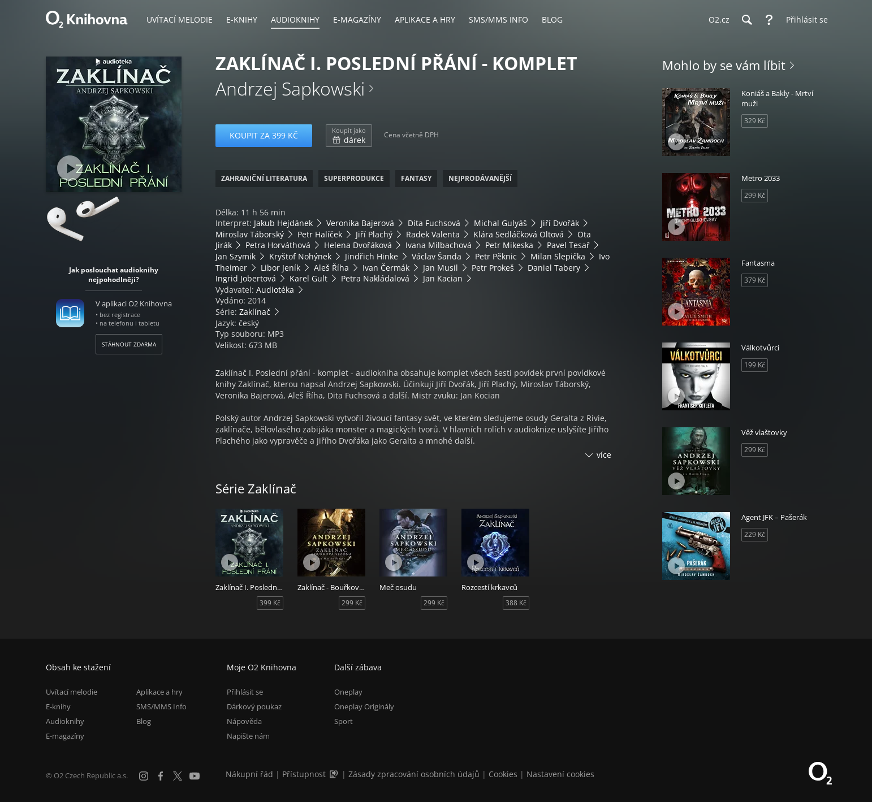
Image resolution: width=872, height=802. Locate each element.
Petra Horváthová (277, 245)
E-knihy (58, 706)
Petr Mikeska (509, 245)
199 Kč (754, 365)
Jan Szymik (235, 256)
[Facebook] (160, 776)
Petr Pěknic (496, 256)
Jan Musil (440, 267)
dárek (349, 135)
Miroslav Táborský (249, 234)
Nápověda (244, 721)
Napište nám (248, 736)
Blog (143, 721)
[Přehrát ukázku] (70, 168)
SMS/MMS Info (161, 706)
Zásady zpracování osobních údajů (414, 774)
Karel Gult (308, 278)
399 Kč (270, 603)
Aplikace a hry (159, 692)
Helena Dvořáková (358, 245)
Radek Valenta (433, 234)
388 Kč (516, 603)
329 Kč (754, 120)
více (604, 454)
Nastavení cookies (560, 774)
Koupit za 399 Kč (264, 135)
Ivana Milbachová (438, 245)
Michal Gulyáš (500, 223)
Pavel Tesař (568, 245)
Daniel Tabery (554, 267)
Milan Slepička (557, 256)
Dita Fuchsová (434, 223)
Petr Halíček (319, 234)
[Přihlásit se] (804, 20)
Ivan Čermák (385, 267)
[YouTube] (194, 776)
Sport (343, 721)
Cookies (503, 774)
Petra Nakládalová (375, 278)
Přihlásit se (245, 692)
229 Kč (754, 534)
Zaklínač (254, 311)
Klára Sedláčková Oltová (518, 234)
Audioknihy (65, 721)
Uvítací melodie (71, 692)
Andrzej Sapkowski (290, 88)
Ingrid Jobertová (245, 278)
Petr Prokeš (493, 267)
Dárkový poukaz (254, 706)
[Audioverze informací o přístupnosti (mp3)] (335, 774)
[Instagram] (143, 776)
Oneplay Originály (364, 706)
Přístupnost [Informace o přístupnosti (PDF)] (304, 774)
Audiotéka (275, 289)
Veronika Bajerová (360, 223)
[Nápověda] (769, 20)
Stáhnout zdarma (129, 344)
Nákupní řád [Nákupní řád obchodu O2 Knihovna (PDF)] (249, 774)
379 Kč (754, 280)
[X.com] (177, 776)
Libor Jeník (280, 267)
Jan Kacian (443, 278)
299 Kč (352, 603)
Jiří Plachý (374, 234)
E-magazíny (65, 736)
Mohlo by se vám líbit (723, 65)
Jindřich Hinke (371, 256)
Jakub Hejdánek (283, 223)
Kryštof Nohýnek (300, 256)
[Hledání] (746, 20)
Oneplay (348, 692)
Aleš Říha (331, 267)
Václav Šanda (436, 256)
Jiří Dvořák (560, 223)
